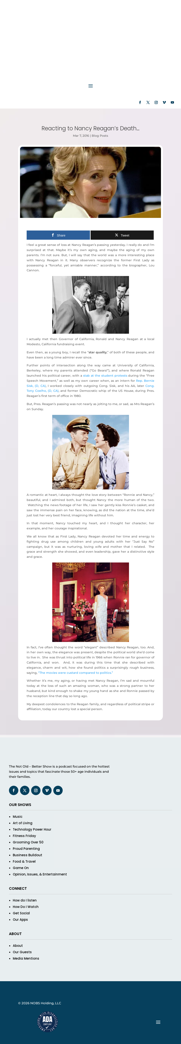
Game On (21, 868)
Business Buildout (27, 855)
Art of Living (22, 823)
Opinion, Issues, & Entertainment (40, 874)
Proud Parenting (26, 848)
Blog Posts (100, 136)
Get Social (21, 913)
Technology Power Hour (32, 829)
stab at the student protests (105, 375)
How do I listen (25, 900)
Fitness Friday (24, 836)
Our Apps (20, 919)
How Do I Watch (26, 907)
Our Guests (22, 952)
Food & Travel (24, 861)
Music (17, 816)
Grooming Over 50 (28, 842)
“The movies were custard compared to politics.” (75, 673)
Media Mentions (26, 958)
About (18, 945)
